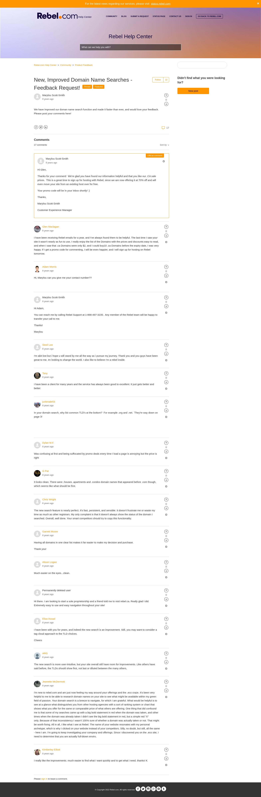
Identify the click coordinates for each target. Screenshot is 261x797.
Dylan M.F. (48, 442)
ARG (45, 653)
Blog (124, 16)
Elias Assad (48, 618)
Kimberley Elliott (51, 749)
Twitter (41, 127)
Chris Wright (49, 499)
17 (165, 128)
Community (111, 16)
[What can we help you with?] (130, 47)
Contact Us (175, 16)
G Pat (45, 471)
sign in (44, 779)
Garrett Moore (50, 531)
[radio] (166, 95)
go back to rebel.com (209, 16)
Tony (45, 373)
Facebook (36, 127)
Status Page (159, 16)
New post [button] (193, 91)
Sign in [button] (188, 16)
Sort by (163, 145)
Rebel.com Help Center (45, 65)
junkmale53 (48, 401)
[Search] (202, 65)
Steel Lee (47, 344)
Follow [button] (158, 80)
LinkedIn (46, 127)
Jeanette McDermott (53, 681)
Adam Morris (49, 266)
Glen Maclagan (50, 226)
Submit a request (140, 16)
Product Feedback (84, 65)
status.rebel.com (160, 3)
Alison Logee (49, 562)
